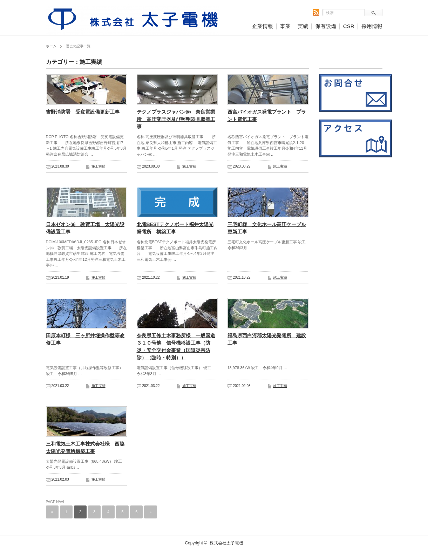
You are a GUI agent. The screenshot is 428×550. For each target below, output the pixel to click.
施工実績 (98, 166)
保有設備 (325, 26)
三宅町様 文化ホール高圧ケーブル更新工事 (266, 228)
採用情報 (371, 26)
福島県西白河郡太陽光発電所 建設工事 (266, 339)
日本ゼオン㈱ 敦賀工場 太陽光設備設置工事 (85, 228)
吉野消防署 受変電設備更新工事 (83, 112)
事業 (285, 26)
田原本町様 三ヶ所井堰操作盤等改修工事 (85, 339)
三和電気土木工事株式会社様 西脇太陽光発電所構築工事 (85, 447)
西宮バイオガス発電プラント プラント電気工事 (266, 115)
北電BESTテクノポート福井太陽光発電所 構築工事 (175, 228)
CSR (348, 26)
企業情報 (262, 26)
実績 (303, 26)
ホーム (51, 46)
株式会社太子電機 (226, 543)
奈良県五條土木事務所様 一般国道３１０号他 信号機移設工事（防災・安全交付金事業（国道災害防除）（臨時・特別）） (176, 346)
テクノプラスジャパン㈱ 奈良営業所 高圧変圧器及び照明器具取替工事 (176, 119)
